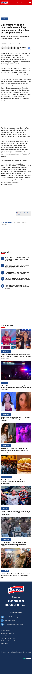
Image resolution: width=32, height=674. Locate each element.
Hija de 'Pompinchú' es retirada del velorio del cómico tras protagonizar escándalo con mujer (17, 280)
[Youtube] (15, 601)
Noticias (5, 18)
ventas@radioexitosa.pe (12, 617)
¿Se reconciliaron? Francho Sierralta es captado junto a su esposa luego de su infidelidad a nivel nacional (14, 544)
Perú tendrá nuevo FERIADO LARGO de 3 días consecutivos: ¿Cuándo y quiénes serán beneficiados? (17, 259)
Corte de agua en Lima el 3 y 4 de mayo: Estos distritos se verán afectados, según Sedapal (17, 287)
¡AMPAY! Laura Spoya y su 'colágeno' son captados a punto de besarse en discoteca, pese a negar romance (15, 450)
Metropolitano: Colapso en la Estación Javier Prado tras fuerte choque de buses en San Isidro (15, 575)
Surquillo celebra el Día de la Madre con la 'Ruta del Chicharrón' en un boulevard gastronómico (14, 481)
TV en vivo (4, 636)
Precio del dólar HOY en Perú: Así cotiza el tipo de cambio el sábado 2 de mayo (17, 273)
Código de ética (5, 631)
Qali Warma (4, 224)
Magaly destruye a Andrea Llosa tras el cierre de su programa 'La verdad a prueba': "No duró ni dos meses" (16, 356)
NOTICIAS (24, 222)
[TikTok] (23, 601)
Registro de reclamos (7, 633)
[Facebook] (9, 601)
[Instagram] (17, 601)
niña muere (17, 222)
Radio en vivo (5, 643)
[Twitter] (12, 601)
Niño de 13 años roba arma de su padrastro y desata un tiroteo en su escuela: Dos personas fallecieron (16, 387)
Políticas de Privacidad (8, 641)
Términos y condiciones (8, 638)
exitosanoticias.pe (10, 620)
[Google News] (20, 601)
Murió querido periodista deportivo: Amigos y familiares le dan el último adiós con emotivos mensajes (17, 266)
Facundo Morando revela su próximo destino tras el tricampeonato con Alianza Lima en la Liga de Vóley (15, 512)
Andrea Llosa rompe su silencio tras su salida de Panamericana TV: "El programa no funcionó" (15, 418)
